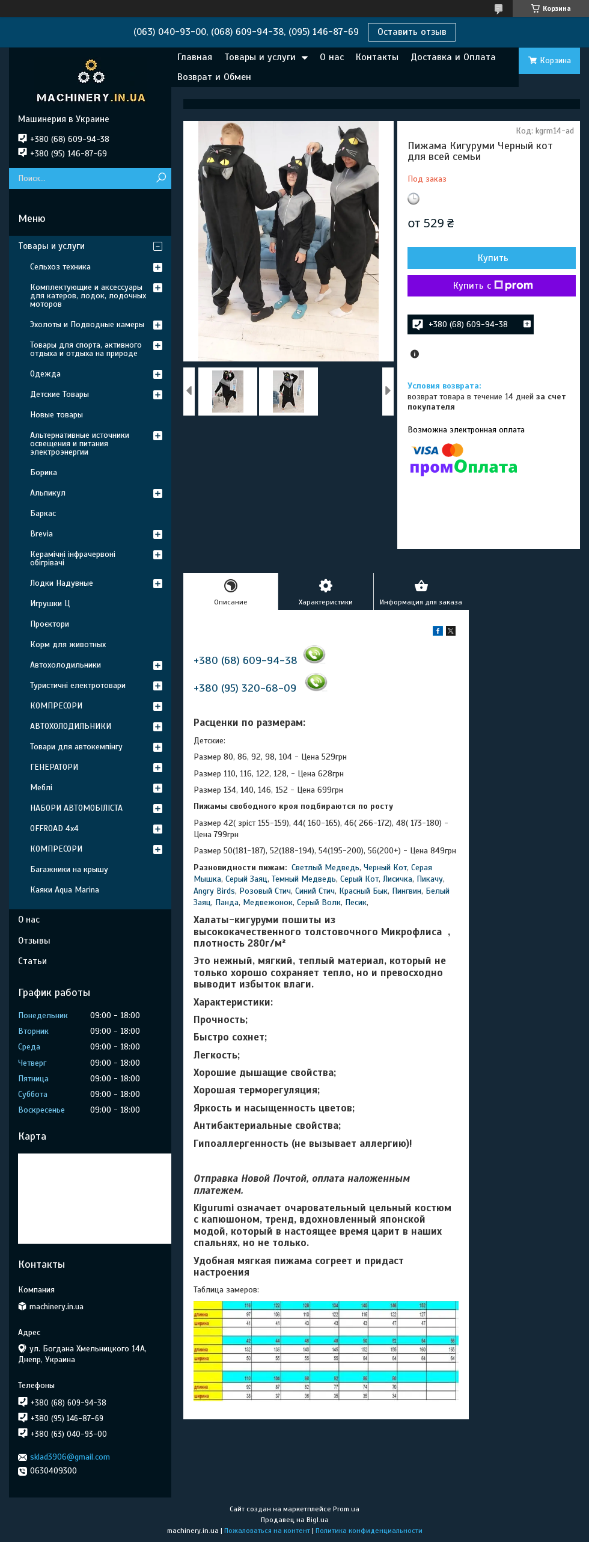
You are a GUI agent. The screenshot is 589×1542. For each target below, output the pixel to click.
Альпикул (48, 493)
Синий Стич (315, 891)
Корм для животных (68, 644)
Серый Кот (359, 879)
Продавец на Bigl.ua (295, 1520)
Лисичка (397, 879)
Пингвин (406, 891)
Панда (227, 902)
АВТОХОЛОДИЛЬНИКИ (70, 726)
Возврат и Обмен (214, 77)
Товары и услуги (260, 57)
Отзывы (34, 940)
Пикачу (430, 879)
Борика (43, 472)
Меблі (41, 787)
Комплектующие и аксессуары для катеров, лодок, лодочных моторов (88, 295)
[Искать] (160, 178)
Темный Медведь (304, 879)
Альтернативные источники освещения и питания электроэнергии (79, 443)
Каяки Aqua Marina (64, 890)
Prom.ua (346, 1509)
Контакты (377, 57)
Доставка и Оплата (453, 57)
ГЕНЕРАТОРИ (54, 767)
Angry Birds (214, 891)
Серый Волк (319, 902)
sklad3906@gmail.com (70, 1457)
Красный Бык (363, 891)
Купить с (493, 286)
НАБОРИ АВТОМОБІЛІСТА (76, 808)
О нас (332, 57)
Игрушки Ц (50, 603)
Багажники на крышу (69, 869)
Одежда (45, 374)
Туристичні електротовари (78, 685)
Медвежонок (268, 902)
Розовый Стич (265, 891)
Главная (194, 57)
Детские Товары (59, 394)
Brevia (41, 534)
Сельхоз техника (60, 267)
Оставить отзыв (412, 32)
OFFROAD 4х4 (54, 828)
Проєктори (49, 624)
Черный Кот (385, 867)
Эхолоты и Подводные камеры (87, 324)
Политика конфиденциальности (369, 1530)
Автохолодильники (65, 665)
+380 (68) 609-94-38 (246, 660)
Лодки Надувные (61, 583)
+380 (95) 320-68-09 (245, 688)
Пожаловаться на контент (267, 1530)
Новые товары (56, 415)
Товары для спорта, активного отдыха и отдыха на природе (86, 349)
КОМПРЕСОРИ (56, 706)
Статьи (32, 961)
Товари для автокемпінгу (76, 747)
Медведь (342, 867)
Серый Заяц (246, 879)
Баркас (43, 513)
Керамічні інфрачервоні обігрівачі (72, 558)
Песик (356, 902)
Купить (493, 258)
